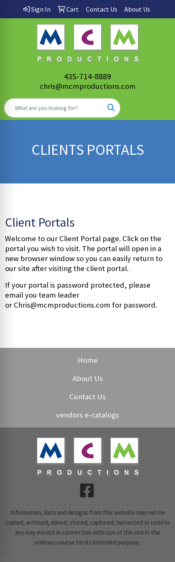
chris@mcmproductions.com (88, 86)
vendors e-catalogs (87, 415)
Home (88, 360)
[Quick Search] (53, 107)
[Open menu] (158, 108)
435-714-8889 (87, 76)
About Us (88, 378)
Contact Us (87, 396)
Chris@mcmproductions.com (62, 305)
